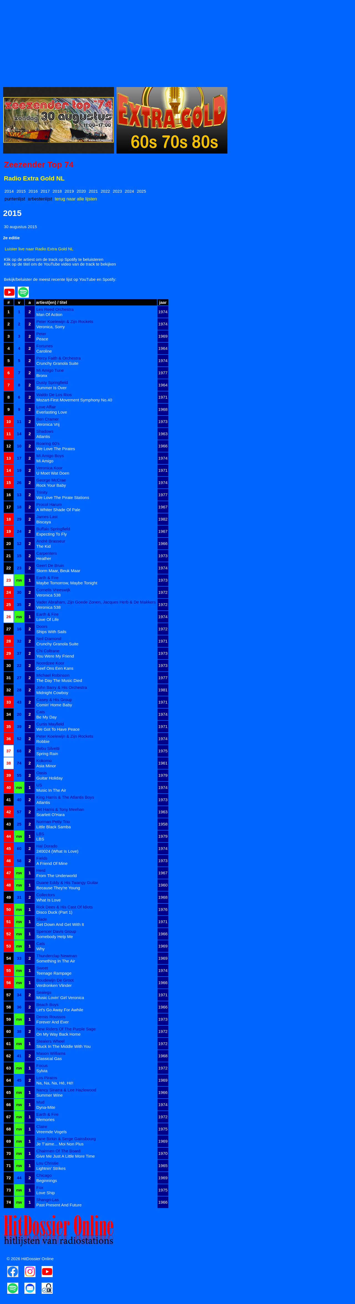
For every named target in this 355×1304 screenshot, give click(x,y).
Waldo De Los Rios (54, 394)
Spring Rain (47, 753)
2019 (69, 191)
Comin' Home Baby (54, 704)
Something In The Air (55, 961)
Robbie (43, 741)
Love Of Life (47, 619)
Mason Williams (50, 1053)
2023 (117, 191)
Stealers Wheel (50, 1041)
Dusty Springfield (52, 382)
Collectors (45, 894)
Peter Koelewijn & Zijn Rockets (64, 321)
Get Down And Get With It (60, 924)
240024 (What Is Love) (57, 851)
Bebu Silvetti (47, 748)
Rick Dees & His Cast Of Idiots (64, 907)
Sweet (42, 968)
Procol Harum (49, 504)
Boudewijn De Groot (54, 980)
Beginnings (46, 1180)
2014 (9, 191)
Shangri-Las (47, 1199)
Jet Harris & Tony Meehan (60, 809)
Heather (43, 558)
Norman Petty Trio (53, 821)
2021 (93, 191)
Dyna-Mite (45, 1107)
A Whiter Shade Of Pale (58, 509)
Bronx (41, 375)
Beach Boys (47, 1004)
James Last (47, 516)
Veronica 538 (48, 595)
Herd (40, 870)
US (39, 785)
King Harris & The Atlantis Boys (65, 797)
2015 (21, 191)
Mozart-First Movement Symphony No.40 (74, 400)
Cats (40, 711)
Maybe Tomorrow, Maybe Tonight (66, 582)
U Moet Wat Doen (52, 473)
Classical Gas (49, 1058)
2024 (129, 191)
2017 (45, 191)
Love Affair (46, 406)
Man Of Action (49, 314)
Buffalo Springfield (53, 528)
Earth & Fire (47, 577)
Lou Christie (47, 1163)
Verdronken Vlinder (54, 985)
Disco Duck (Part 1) (54, 912)
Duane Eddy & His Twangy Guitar (67, 882)
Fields (41, 858)
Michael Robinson (52, 675)
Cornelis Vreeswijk (53, 589)
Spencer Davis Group (56, 931)
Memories (45, 1119)
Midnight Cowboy (52, 692)
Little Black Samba (53, 826)
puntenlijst (14, 198)
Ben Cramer (47, 419)
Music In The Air (51, 790)
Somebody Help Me (54, 936)
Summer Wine (49, 1095)
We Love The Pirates (55, 448)
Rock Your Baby (51, 485)
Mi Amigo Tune (50, 370)
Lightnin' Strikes (50, 1168)
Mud (40, 1102)
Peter (41, 333)
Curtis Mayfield (50, 724)
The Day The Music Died (59, 680)
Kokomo (44, 760)
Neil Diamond (48, 638)
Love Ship (45, 1192)
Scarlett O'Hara (50, 814)
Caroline (44, 351)
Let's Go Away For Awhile (59, 1009)
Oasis (41, 772)
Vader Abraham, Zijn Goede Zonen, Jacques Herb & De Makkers (96, 602)
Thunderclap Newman (56, 955)
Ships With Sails (51, 631)
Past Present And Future (59, 1205)
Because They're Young (58, 887)
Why (40, 948)
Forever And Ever (52, 1022)
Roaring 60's (48, 443)
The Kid (43, 546)
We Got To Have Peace (58, 729)
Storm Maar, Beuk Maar (58, 570)
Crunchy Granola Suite (57, 363)
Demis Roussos (50, 1016)
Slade (41, 919)
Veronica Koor (49, 467)
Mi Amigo (45, 461)
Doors (41, 626)
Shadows (45, 431)
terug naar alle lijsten (76, 198)
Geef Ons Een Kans (54, 668)
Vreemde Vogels (51, 1131)
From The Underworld (56, 875)
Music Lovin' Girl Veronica (60, 997)
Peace (42, 339)
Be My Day (46, 717)
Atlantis (43, 436)
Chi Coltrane (47, 650)
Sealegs (43, 992)
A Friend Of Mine (52, 863)
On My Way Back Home (58, 1034)
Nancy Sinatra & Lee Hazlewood (66, 1089)
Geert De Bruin (50, 565)
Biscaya (43, 521)
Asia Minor (46, 765)
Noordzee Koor (50, 663)
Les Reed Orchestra (54, 309)
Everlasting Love (51, 412)
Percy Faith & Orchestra (58, 358)
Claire (41, 1126)
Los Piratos (46, 1077)
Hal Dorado (46, 846)
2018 (57, 191)
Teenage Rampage (54, 973)
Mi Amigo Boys (50, 455)
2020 (81, 191)
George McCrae (51, 480)
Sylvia (41, 1070)
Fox (39, 1187)
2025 (141, 191)
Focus (42, 1065)
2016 (33, 191)
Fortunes (44, 345)
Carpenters (46, 553)
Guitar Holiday (49, 778)
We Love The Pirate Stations (62, 497)
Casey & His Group (54, 699)
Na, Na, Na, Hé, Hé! (54, 1083)
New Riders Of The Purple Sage (66, 1029)
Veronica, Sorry (50, 326)
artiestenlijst (40, 198)
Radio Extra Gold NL (34, 178)
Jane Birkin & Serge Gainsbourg (66, 1138)
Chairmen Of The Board (58, 1150)
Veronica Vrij (48, 424)
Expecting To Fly (51, 534)
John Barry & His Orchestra (61, 687)
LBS (40, 833)
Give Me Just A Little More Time (65, 1156)
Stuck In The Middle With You (63, 1046)
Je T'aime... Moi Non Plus (59, 1144)
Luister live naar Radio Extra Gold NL (39, 248)
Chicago (44, 1175)
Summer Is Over (51, 387)
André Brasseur (50, 541)
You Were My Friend (55, 656)
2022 (105, 191)
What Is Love (48, 900)
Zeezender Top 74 (38, 164)
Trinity (41, 492)
